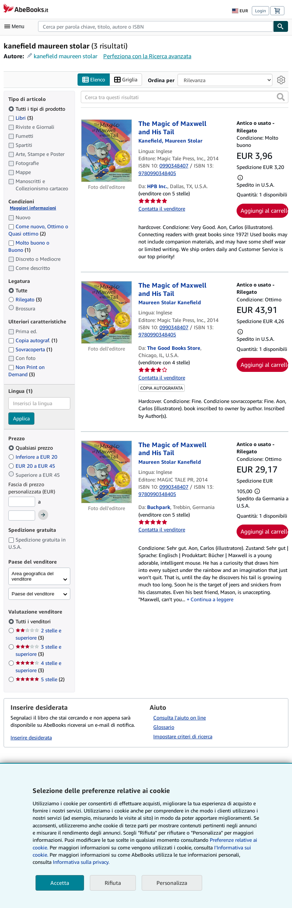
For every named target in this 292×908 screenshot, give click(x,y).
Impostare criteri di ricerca (182, 737)
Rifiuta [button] (113, 882)
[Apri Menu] (16, 26)
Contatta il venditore (161, 208)
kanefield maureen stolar (65, 56)
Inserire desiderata (31, 737)
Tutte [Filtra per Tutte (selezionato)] (18, 291)
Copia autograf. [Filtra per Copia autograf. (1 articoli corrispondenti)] (32, 340)
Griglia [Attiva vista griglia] (125, 79)
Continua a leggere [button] (212, 600)
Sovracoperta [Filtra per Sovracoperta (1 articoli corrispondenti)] (30, 349)
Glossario (163, 727)
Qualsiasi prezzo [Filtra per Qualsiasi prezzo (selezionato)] (31, 448)
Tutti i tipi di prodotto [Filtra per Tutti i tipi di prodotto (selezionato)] (37, 109)
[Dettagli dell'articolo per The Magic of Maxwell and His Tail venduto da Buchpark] (107, 472)
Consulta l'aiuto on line (179, 718)
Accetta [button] (59, 882)
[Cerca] (281, 26)
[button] (281, 97)
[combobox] (155, 26)
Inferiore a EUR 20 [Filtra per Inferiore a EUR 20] (33, 457)
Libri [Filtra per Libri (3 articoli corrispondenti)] (20, 117)
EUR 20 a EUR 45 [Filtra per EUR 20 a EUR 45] (32, 466)
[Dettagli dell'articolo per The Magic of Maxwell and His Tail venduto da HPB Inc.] (107, 151)
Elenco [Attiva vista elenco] (93, 79)
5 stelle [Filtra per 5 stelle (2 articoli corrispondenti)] (40, 679)
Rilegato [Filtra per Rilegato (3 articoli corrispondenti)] (25, 300)
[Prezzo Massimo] (21, 515)
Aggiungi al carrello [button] (264, 210)
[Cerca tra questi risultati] (185, 97)
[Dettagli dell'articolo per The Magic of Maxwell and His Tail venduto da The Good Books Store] (107, 312)
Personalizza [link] (172, 882)
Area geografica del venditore (33, 576)
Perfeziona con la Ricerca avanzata (147, 56)
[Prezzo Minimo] (21, 502)
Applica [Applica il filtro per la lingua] (21, 418)
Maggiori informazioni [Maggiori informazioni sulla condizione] (33, 208)
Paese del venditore (33, 594)
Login (260, 10)
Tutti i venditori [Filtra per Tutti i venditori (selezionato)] (34, 621)
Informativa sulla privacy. (81, 862)
